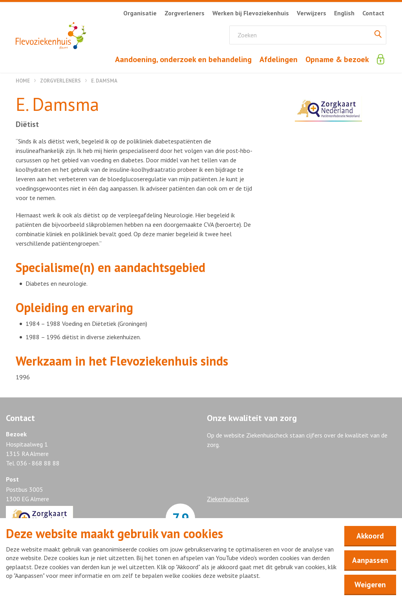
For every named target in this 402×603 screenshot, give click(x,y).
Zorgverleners (60, 80)
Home (23, 80)
